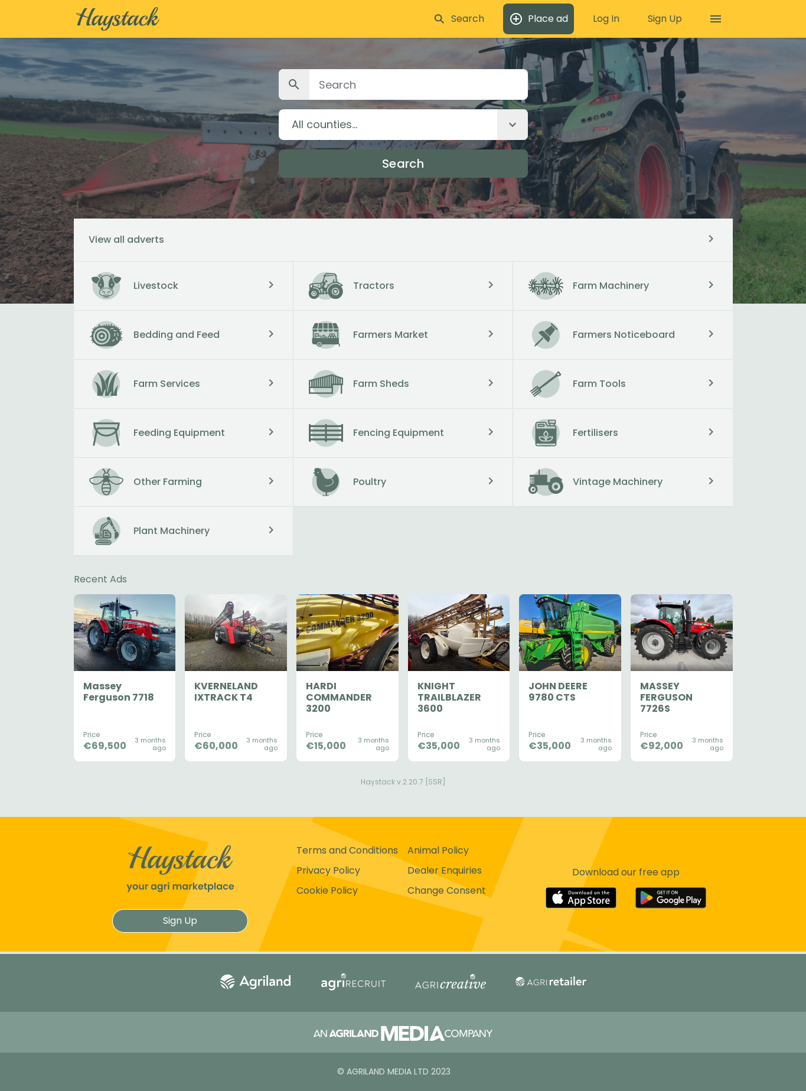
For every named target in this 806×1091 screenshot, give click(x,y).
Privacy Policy (328, 870)
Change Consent (446, 890)
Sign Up (180, 920)
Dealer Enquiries (444, 870)
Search (403, 163)
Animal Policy (438, 850)
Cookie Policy (327, 890)
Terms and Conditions (347, 850)
